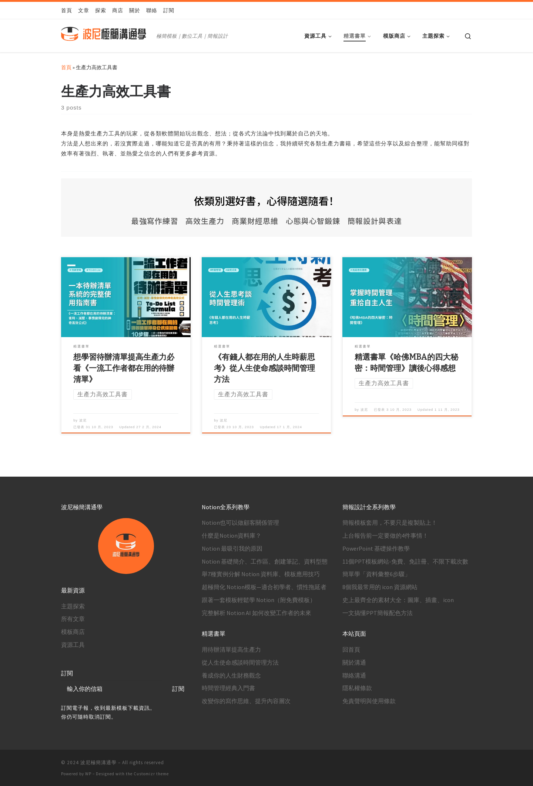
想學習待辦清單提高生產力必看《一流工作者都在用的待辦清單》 (123, 368)
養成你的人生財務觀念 (231, 675)
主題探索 (73, 606)
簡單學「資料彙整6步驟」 (376, 574)
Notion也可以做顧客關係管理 (240, 522)
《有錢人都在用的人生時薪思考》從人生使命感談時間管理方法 (264, 368)
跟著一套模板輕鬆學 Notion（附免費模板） (259, 600)
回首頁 (351, 649)
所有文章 (73, 618)
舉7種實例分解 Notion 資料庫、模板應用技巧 (261, 574)
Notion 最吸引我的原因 (232, 548)
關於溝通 (354, 662)
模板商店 (73, 631)
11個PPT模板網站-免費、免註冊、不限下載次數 (405, 561)
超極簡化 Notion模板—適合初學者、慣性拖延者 (264, 587)
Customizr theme (151, 773)
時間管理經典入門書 (228, 688)
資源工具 (73, 644)
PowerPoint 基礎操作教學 (376, 548)
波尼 (83, 420)
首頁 (66, 67)
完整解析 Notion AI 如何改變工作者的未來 (256, 613)
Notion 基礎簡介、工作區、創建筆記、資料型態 (265, 561)
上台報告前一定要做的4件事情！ (385, 535)
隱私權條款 (357, 688)
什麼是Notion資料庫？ (231, 535)
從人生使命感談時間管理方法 (240, 662)
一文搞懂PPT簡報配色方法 (377, 613)
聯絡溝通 (354, 675)
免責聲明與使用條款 (369, 701)
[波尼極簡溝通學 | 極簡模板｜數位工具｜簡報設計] (107, 35)
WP (88, 773)
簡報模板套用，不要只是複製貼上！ (389, 522)
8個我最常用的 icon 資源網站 (380, 587)
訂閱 (178, 688)
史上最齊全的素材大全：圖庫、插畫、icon (398, 600)
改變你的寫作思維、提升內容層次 (246, 701)
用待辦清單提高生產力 (231, 649)
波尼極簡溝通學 (98, 762)
